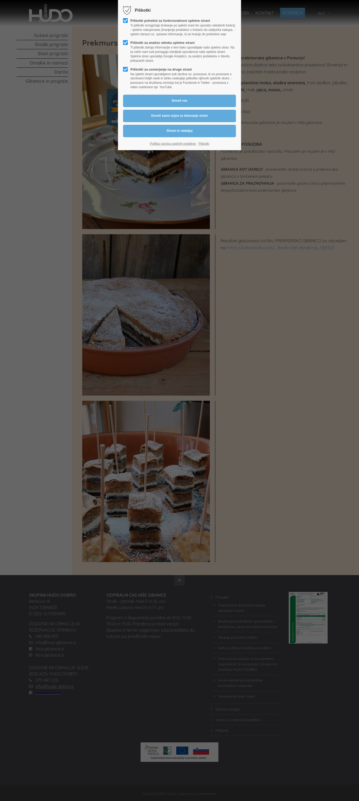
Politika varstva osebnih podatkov (173, 144)
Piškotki (203, 144)
